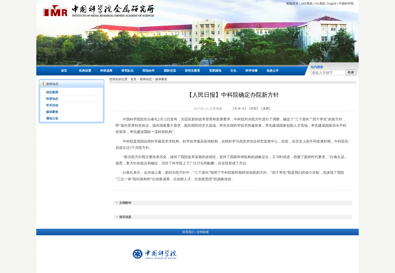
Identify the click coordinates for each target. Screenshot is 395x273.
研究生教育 (192, 70)
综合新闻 (52, 92)
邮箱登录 (292, 3)
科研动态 (52, 99)
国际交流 (170, 70)
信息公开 (273, 70)
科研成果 (106, 70)
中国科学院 (346, 3)
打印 (254, 108)
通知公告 (52, 118)
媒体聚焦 (52, 112)
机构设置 (85, 70)
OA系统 (320, 3)
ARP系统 (306, 3)
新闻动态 (146, 79)
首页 (64, 70)
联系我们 (188, 232)
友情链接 (203, 232)
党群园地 (215, 70)
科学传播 (251, 70)
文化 (233, 70)
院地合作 (149, 70)
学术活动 (52, 105)
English (332, 3)
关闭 (266, 108)
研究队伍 (127, 70)
